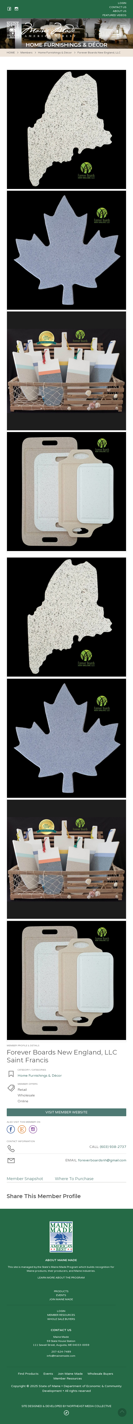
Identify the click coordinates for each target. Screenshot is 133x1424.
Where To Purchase (74, 1178)
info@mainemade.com (61, 1355)
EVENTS (61, 1295)
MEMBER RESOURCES (61, 1314)
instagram (33, 1129)
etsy (22, 1129)
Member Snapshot (25, 1178)
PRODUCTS (61, 1291)
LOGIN (61, 1311)
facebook (11, 1129)
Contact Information (21, 1141)
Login (122, 3)
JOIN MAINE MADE (61, 1299)
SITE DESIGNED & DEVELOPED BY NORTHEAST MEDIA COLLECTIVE (66, 1406)
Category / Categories (32, 1070)
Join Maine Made (70, 1373)
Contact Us (117, 7)
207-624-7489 (61, 1351)
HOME (11, 52)
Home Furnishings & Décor (55, 52)
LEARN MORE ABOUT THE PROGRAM (61, 1277)
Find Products (28, 1373)
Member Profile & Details (23, 1045)
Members (26, 52)
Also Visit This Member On (23, 1122)
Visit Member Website (66, 1112)
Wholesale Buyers (100, 1373)
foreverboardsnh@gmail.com (102, 1160)
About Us (119, 11)
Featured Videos (114, 15)
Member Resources (67, 1378)
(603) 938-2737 (113, 1147)
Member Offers (27, 1084)
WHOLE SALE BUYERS (61, 1319)
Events (48, 1373)
